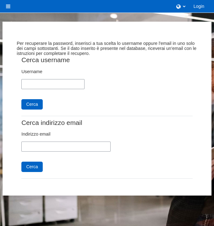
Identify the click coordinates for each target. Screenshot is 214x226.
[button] (181, 6)
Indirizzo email (35, 134)
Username (31, 71)
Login (199, 6)
